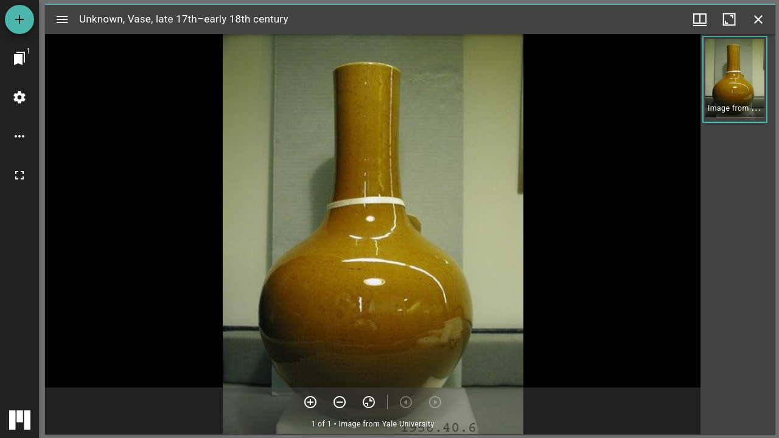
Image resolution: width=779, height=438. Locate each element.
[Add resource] (19, 19)
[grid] (737, 234)
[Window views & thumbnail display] (699, 19)
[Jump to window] (19, 58)
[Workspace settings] (19, 97)
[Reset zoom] (368, 402)
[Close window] (758, 19)
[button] (734, 79)
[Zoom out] (339, 402)
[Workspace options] (19, 136)
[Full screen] (19, 175)
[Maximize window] (729, 19)
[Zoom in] (310, 402)
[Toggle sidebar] (62, 19)
